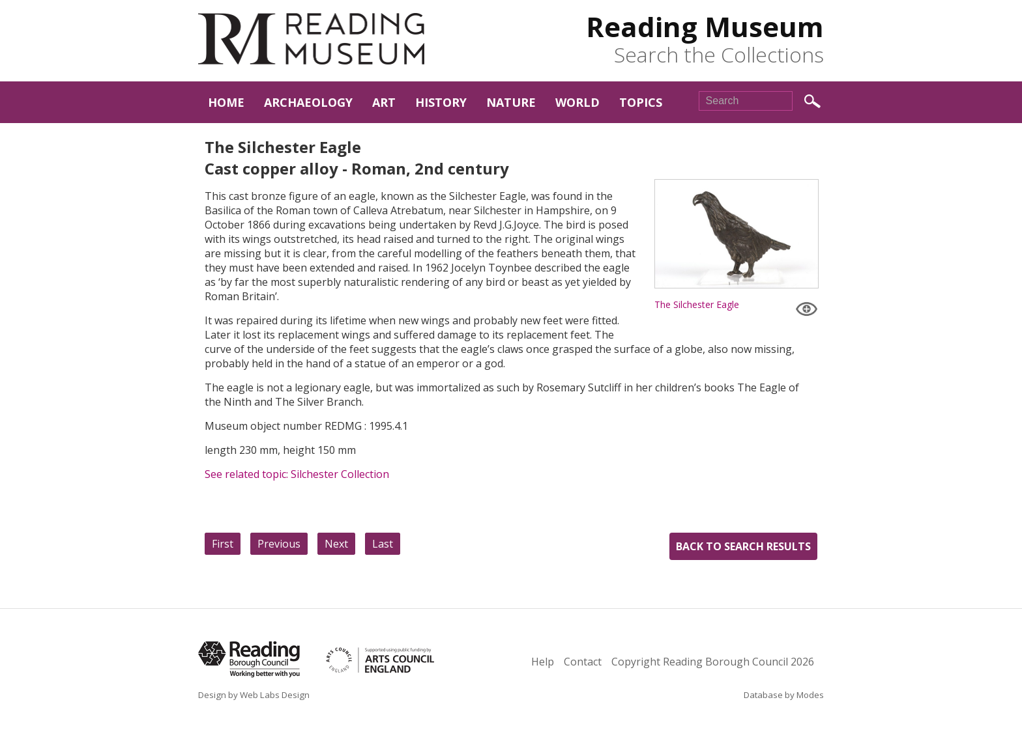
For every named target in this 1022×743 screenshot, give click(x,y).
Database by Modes (784, 695)
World (577, 102)
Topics (640, 102)
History (441, 102)
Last (382, 544)
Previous (278, 544)
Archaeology (308, 102)
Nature (511, 102)
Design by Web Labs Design (254, 695)
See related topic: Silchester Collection (297, 474)
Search (812, 101)
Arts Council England (406, 660)
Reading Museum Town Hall (311, 38)
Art (384, 102)
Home (226, 102)
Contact (583, 661)
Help (542, 661)
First (222, 544)
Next (336, 544)
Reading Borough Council (249, 659)
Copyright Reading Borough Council (712, 661)
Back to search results (743, 546)
